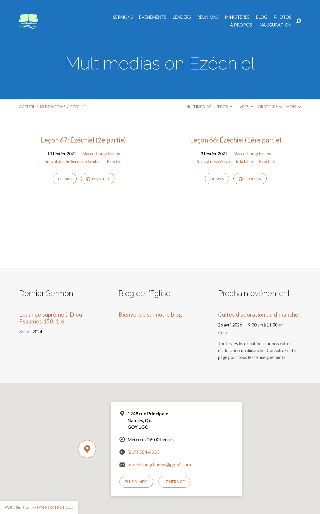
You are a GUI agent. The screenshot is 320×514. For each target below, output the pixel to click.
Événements (153, 17)
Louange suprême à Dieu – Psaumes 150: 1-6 (52, 318)
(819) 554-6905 (144, 452)
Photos (282, 17)
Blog (261, 17)
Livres (245, 106)
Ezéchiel (78, 106)
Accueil (27, 106)
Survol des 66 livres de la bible (73, 161)
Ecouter (97, 179)
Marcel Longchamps (101, 153)
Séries (224, 106)
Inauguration (274, 25)
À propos (241, 25)
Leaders (182, 17)
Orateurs (270, 106)
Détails (65, 179)
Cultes (224, 332)
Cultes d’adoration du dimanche (258, 314)
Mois (293, 106)
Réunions (208, 17)
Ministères (237, 17)
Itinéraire (174, 481)
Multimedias (52, 106)
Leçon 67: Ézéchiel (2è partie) (83, 140)
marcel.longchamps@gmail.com (159, 464)
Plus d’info (136, 481)
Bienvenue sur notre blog (150, 314)
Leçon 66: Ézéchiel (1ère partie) (236, 140)
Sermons (123, 17)
